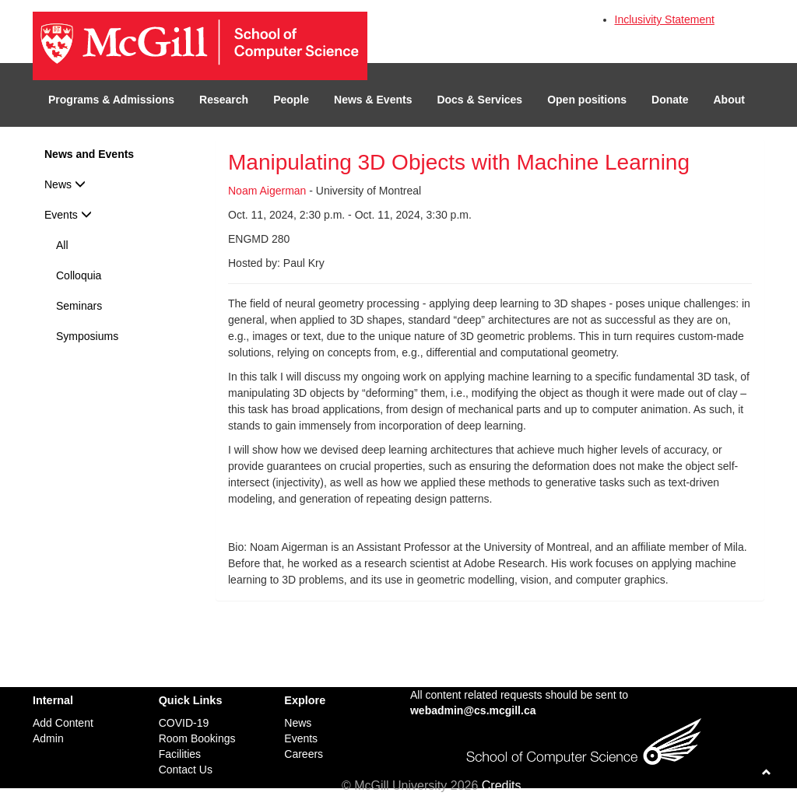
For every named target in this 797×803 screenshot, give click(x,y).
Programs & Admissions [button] (111, 99)
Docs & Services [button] (479, 99)
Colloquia (78, 275)
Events (68, 215)
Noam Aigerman (267, 190)
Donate (669, 99)
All (62, 245)
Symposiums (87, 336)
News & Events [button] (373, 99)
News (65, 184)
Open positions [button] (587, 99)
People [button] (291, 99)
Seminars (79, 306)
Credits (501, 785)
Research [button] (223, 99)
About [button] (729, 99)
